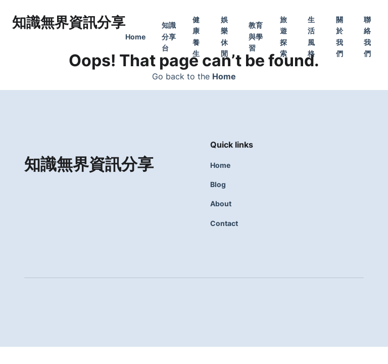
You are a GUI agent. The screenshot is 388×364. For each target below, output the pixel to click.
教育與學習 (256, 36)
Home (135, 36)
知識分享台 (169, 36)
